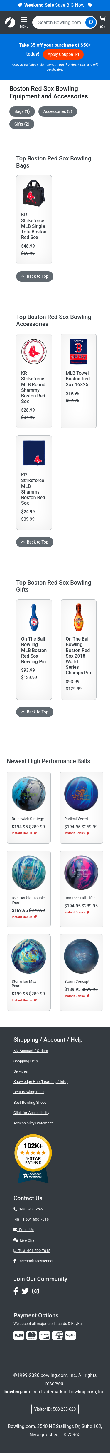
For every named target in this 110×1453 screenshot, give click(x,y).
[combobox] (59, 22)
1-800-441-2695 (29, 1209)
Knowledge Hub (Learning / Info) (40, 1081)
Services (20, 1071)
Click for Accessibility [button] (31, 1113)
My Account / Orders (30, 1051)
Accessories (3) (57, 111)
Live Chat (24, 1240)
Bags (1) (22, 111)
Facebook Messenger (33, 1261)
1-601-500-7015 (35, 1219)
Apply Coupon (63, 54)
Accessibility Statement (33, 1123)
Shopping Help (25, 1061)
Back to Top (34, 276)
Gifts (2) (21, 124)
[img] (70, 1335)
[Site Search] (90, 22)
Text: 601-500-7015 (31, 1250)
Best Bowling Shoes (30, 1102)
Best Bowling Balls (28, 1092)
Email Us (23, 1230)
